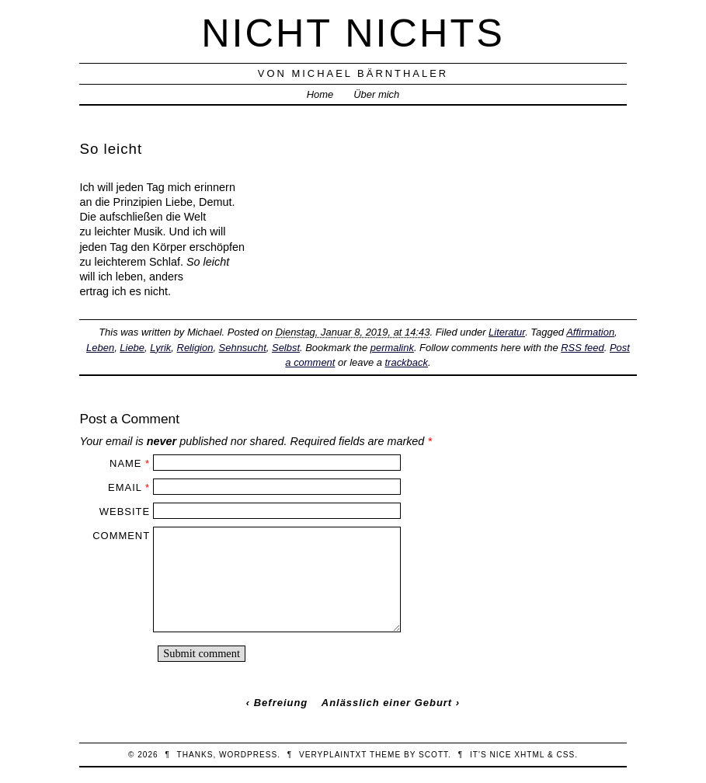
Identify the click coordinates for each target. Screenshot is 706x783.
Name (125, 463)
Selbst (286, 347)
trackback (406, 362)
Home (320, 94)
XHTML (529, 754)
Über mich (376, 94)
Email (124, 487)
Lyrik (160, 347)
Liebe (132, 347)
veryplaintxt (333, 754)
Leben (100, 347)
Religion (195, 347)
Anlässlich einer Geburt (387, 702)
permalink (392, 347)
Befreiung (281, 702)
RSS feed (582, 347)
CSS (565, 754)
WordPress (248, 754)
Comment (121, 535)
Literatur (507, 332)
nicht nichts (353, 33)
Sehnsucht (242, 347)
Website (124, 511)
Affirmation (590, 332)
